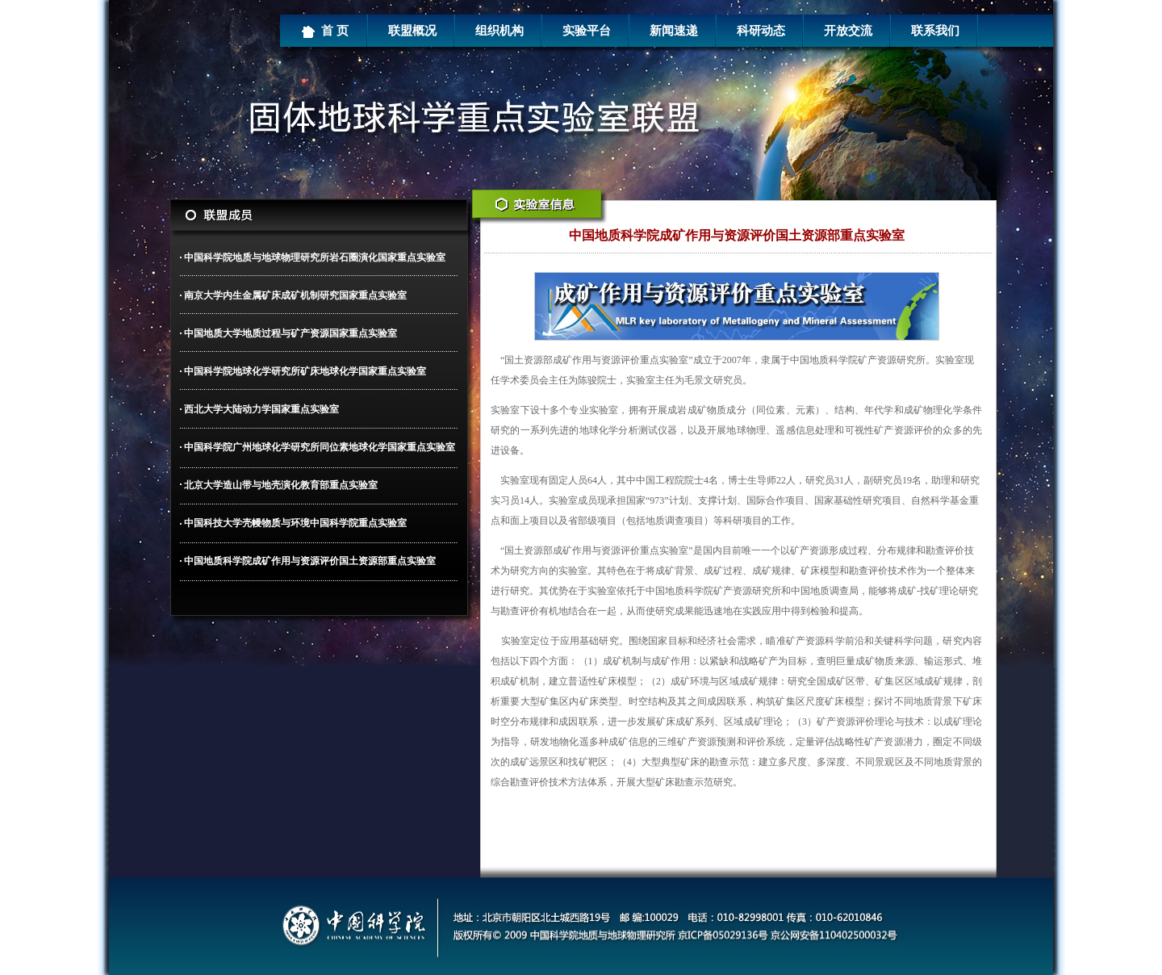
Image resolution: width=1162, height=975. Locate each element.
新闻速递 (674, 30)
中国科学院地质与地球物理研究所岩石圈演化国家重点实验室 (314, 257)
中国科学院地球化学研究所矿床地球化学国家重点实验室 (305, 371)
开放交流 (848, 30)
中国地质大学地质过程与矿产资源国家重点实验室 (290, 333)
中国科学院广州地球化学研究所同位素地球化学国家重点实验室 (319, 447)
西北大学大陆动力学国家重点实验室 (261, 409)
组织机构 (499, 30)
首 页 (325, 31)
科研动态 (761, 30)
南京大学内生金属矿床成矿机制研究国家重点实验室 (295, 295)
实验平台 (586, 30)
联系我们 (935, 30)
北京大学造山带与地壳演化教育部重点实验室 (281, 485)
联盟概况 (412, 30)
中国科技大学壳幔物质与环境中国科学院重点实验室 (295, 523)
